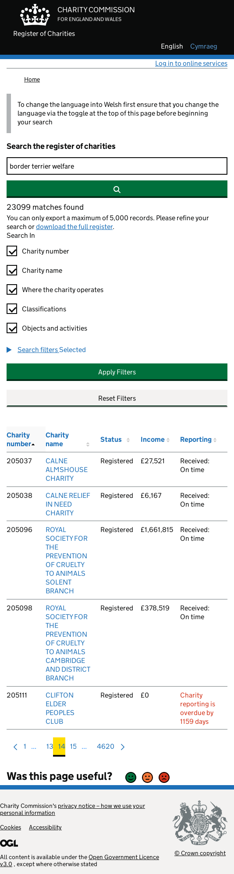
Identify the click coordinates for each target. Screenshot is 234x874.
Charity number (45, 251)
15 (73, 748)
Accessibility (45, 827)
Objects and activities (54, 328)
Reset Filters (117, 398)
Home (32, 79)
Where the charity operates (62, 289)
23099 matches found (45, 207)
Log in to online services (191, 63)
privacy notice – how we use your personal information (72, 809)
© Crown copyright (200, 852)
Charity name (42, 270)
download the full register (74, 226)
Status (111, 439)
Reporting (196, 439)
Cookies (10, 827)
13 (49, 748)
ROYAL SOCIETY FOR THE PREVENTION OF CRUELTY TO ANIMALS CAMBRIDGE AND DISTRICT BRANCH (68, 643)
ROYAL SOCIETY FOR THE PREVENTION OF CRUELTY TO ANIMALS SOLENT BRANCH (67, 560)
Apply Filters (117, 372)
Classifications (44, 309)
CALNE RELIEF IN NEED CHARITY (68, 504)
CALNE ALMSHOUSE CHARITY (67, 470)
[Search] (117, 166)
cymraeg (203, 46)
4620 (105, 748)
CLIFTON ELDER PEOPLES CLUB (60, 708)
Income (153, 439)
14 (61, 748)
